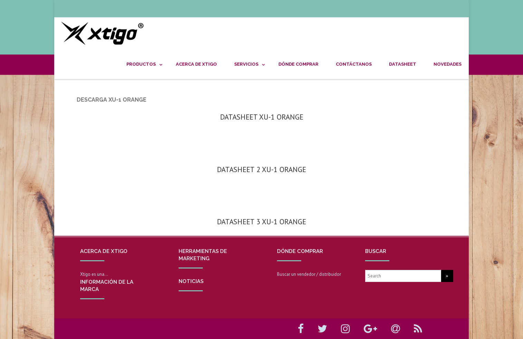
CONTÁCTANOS (354, 64)
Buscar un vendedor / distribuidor (309, 274)
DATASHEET (402, 64)
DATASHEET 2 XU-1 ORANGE (261, 169)
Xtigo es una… (94, 274)
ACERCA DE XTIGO (196, 64)
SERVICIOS (246, 64)
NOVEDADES (448, 64)
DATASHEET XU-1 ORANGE (261, 117)
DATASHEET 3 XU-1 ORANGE (261, 221)
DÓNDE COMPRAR (298, 64)
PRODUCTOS (141, 64)
